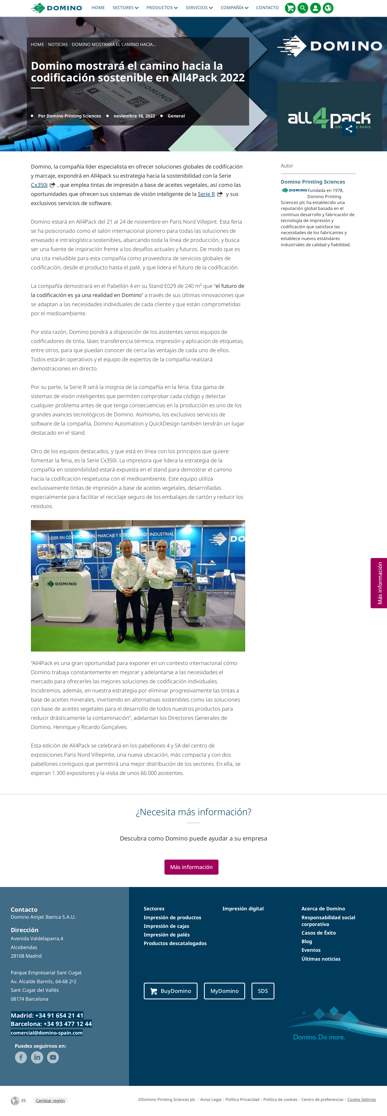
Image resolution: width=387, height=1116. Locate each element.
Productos (162, 7)
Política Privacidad (242, 1099)
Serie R (206, 194)
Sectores (126, 7)
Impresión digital (243, 908)
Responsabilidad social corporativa (328, 920)
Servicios (199, 7)
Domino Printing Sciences (313, 181)
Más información (191, 867)
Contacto (267, 7)
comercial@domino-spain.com (47, 1032)
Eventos (311, 950)
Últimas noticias (321, 959)
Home (98, 7)
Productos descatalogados (175, 943)
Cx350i (39, 184)
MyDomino (224, 991)
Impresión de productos (172, 917)
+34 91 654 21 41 (59, 1015)
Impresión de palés (167, 934)
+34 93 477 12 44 (68, 1024)
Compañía (235, 7)
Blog (307, 941)
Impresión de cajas (166, 926)
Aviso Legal (210, 1099)
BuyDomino (170, 991)
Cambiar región (50, 1100)
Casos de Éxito (319, 932)
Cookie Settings (361, 1099)
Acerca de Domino (323, 908)
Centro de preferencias (322, 1099)
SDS (263, 991)
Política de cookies (280, 1099)
